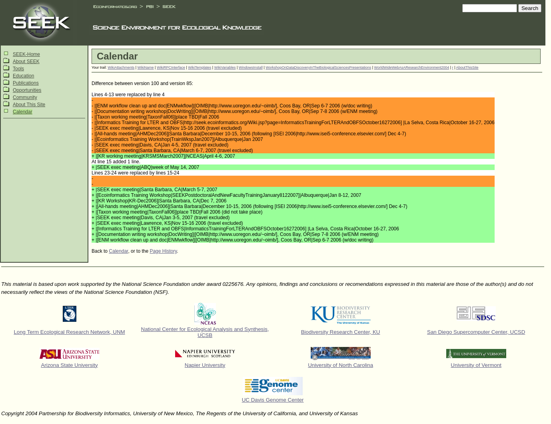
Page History (163, 251)
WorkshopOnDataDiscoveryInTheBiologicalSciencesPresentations (318, 67)
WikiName (146, 67)
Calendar (22, 112)
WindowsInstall (251, 67)
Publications (26, 83)
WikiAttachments (121, 67)
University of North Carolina (340, 365)
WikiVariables (225, 67)
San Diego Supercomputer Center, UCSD (476, 332)
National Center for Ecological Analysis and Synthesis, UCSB (205, 332)
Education (23, 76)
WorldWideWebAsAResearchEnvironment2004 (411, 67)
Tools (18, 68)
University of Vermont (476, 365)
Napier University (205, 365)
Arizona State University (69, 365)
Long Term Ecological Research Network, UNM (69, 332)
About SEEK (26, 61)
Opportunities (27, 90)
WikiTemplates (199, 67)
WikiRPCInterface (171, 67)
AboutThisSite (467, 67)
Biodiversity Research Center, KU (340, 332)
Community (25, 97)
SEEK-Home (26, 54)
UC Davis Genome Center (273, 400)
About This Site (29, 104)
